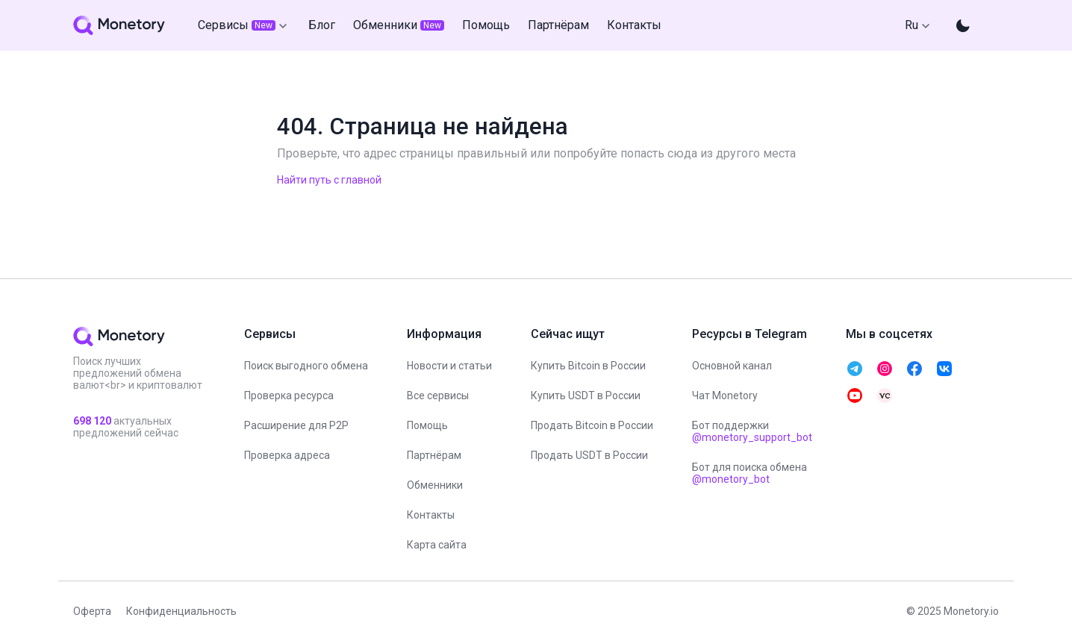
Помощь (427, 425)
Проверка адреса (287, 455)
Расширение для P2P (296, 425)
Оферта (92, 611)
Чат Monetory (725, 395)
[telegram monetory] (855, 369)
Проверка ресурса (289, 395)
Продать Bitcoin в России (592, 425)
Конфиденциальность (181, 611)
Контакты (431, 515)
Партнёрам (434, 455)
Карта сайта (437, 545)
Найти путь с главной (329, 180)
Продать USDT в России (589, 455)
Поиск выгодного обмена (306, 366)
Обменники (435, 485)
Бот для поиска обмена (749, 473)
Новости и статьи (449, 366)
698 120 (93, 421)
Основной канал (732, 366)
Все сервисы (438, 395)
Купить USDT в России (586, 395)
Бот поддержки (752, 431)
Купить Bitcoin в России (588, 366)
